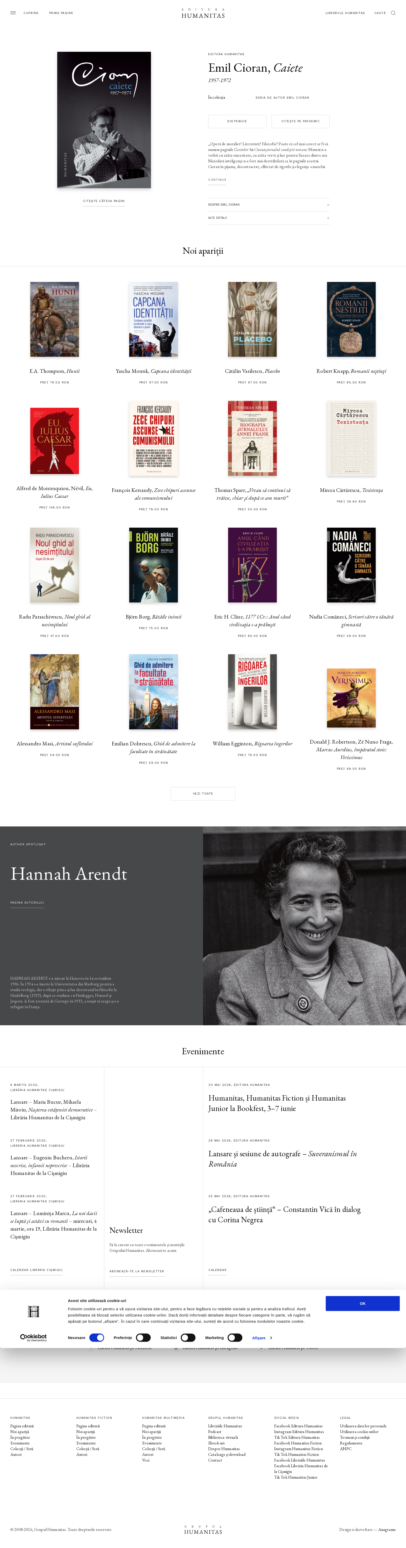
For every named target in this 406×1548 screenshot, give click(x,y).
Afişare (259, 1538)
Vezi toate (203, 793)
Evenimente (20, 1443)
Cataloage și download (226, 1454)
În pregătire (20, 1437)
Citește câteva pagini (104, 201)
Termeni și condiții (354, 1437)
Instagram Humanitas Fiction (298, 1448)
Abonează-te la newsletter (137, 1271)
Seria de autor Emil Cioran (282, 97)
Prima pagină (61, 13)
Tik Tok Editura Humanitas (297, 1437)
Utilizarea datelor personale (363, 1426)
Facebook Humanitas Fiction (298, 1443)
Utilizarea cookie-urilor (359, 1431)
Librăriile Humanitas (345, 13)
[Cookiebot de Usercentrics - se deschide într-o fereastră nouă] (33, 1538)
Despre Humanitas (224, 1448)
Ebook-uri (216, 1443)
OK (363, 1503)
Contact (215, 1460)
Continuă (217, 179)
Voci (145, 1460)
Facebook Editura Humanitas (298, 1426)
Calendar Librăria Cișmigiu (36, 1270)
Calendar (217, 1270)
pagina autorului (27, 902)
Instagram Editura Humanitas (299, 1431)
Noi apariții (19, 1431)
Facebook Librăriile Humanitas (299, 1460)
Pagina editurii (22, 1426)
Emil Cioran (238, 67)
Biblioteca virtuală (223, 1437)
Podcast (214, 1431)
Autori (15, 1454)
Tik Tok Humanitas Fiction (296, 1454)
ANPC (346, 1448)
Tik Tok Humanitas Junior (296, 1477)
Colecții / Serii (21, 1448)
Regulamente (351, 1443)
